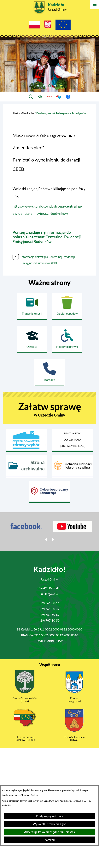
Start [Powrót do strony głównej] (15, 113)
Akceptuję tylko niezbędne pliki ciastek (49, 832)
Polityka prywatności (49, 816)
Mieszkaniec (27, 113)
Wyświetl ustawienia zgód (49, 824)
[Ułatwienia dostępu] (40, 96)
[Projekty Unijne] (63, 25)
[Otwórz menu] (94, 4)
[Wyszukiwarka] (31, 96)
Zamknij (49, 840)
